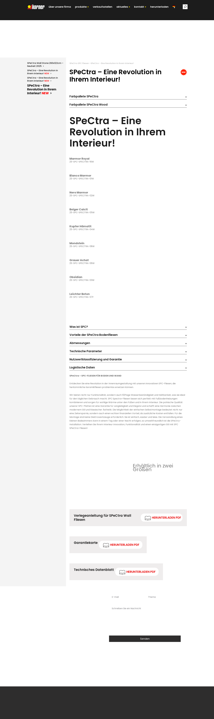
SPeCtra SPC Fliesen (79, 75)
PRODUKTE (84, 10)
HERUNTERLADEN (154, 10)
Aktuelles (131, 714)
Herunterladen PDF (166, 533)
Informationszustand (159, 714)
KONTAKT (136, 10)
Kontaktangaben (179, 714)
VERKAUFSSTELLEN (103, 10)
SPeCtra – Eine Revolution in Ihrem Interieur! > (42, 84)
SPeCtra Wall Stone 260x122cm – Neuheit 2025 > (45, 77)
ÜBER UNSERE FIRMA (65, 10)
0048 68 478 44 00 (68, 632)
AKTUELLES (121, 10)
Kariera (121, 714)
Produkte (85, 714)
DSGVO (96, 694)
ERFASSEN (142, 714)
